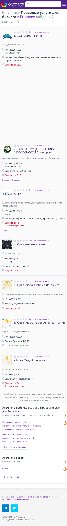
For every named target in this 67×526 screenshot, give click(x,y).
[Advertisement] (33, 104)
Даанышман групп (28, 35)
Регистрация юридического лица (16, 441)
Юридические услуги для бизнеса (16, 422)
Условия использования (53, 497)
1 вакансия (17, 180)
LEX (18, 193)
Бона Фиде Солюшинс (30, 360)
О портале (21, 497)
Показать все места (12, 477)
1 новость (6, 180)
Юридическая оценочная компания (39, 322)
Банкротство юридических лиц (15, 434)
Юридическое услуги (29, 244)
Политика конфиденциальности (15, 499)
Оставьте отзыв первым (39, 32)
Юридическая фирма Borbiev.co (36, 285)
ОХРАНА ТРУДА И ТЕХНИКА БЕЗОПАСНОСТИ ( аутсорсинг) (34, 151)
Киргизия (6, 461)
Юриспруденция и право (13, 415)
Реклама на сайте (34, 497)
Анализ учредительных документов (17, 438)
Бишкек (5, 468)
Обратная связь (8, 497)
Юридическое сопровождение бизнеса (19, 429)
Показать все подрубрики (15, 447)
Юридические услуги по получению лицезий (21, 426)
